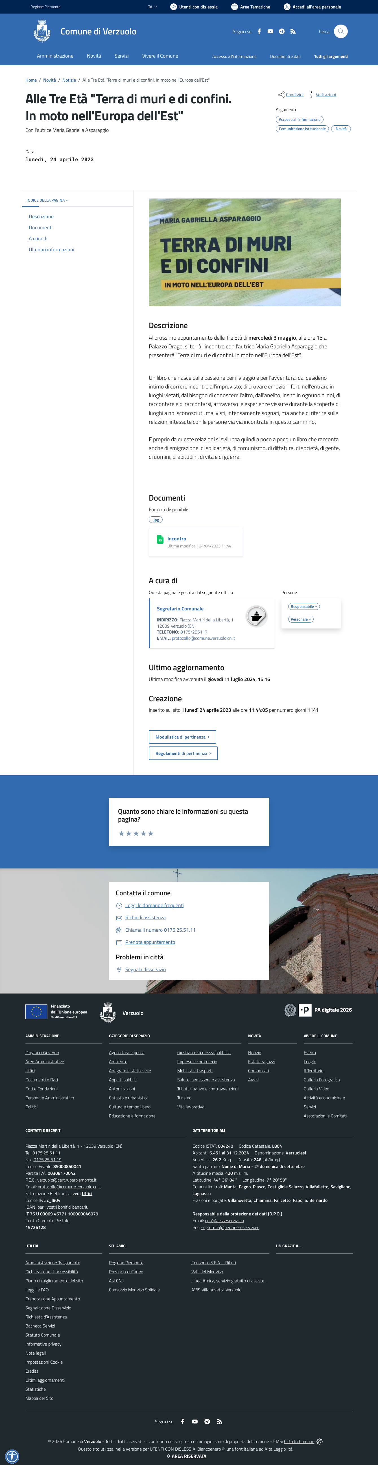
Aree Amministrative (44, 1061)
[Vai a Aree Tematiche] (250, 7)
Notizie (69, 80)
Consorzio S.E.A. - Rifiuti (213, 1262)
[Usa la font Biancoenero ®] (193, 7)
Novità (49, 80)
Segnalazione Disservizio (48, 1307)
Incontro (176, 538)
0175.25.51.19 (48, 1159)
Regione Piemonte (126, 1262)
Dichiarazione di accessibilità (51, 1271)
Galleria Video (316, 1088)
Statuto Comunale (42, 1334)
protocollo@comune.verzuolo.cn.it (203, 638)
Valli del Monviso (207, 1271)
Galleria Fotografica (322, 1079)
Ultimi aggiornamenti (45, 1380)
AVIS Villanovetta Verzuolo (216, 1289)
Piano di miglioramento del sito (54, 1280)
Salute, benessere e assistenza (206, 1079)
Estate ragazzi (261, 1061)
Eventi (310, 1052)
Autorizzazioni (122, 1088)
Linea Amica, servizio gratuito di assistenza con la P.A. (241, 1280)
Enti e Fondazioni (41, 1088)
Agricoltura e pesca (127, 1052)
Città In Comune (299, 1441)
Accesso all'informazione (234, 56)
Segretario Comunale (180, 608)
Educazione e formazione (132, 1115)
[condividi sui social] (290, 94)
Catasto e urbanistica (128, 1097)
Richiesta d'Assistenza (46, 1316)
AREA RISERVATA (185, 1456)
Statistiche (35, 1389)
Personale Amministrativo (49, 1097)
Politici (31, 1106)
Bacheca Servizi (40, 1325)
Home (31, 80)
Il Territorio (313, 1070)
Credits (31, 1371)
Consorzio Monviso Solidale (134, 1289)
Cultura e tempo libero (129, 1106)
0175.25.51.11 (46, 1152)
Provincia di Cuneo (126, 1271)
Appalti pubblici (123, 1079)
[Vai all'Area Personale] (312, 7)
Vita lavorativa (190, 1106)
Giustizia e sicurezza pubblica (204, 1052)
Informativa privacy (43, 1343)
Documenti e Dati (41, 1079)
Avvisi (253, 1079)
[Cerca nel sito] (341, 31)
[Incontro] (160, 539)
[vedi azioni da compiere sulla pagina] (321, 94)
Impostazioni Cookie (44, 1362)
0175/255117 (193, 631)
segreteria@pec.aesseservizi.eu (230, 1227)
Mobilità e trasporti (195, 1070)
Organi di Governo (42, 1052)
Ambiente (118, 1061)
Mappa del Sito (39, 1398)
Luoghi (310, 1061)
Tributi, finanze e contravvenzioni (208, 1088)
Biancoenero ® (211, 1449)
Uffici (30, 1070)
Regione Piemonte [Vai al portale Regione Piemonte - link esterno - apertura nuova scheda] (45, 7)
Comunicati (258, 1070)
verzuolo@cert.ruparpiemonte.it (67, 1179)
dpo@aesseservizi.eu (224, 1220)
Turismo (184, 1097)
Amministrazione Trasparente (52, 1262)
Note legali (35, 1353)
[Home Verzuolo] (83, 31)
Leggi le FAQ (37, 1289)
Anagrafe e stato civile (130, 1070)
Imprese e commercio (197, 1061)
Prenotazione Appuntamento (52, 1298)
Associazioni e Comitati (325, 1115)
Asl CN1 (116, 1280)
